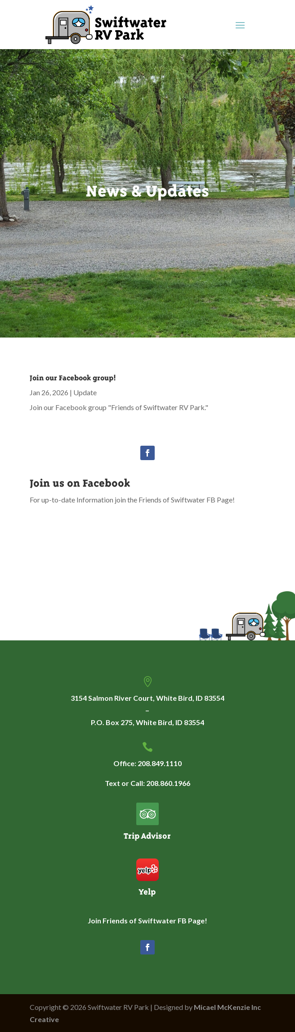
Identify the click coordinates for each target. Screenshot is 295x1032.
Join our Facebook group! (73, 377)
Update (85, 392)
